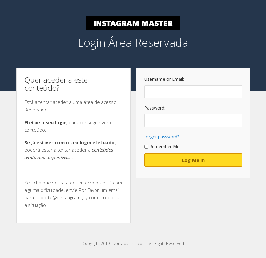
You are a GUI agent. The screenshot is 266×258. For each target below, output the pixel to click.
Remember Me (162, 146)
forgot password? (161, 136)
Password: (154, 108)
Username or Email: (164, 79)
